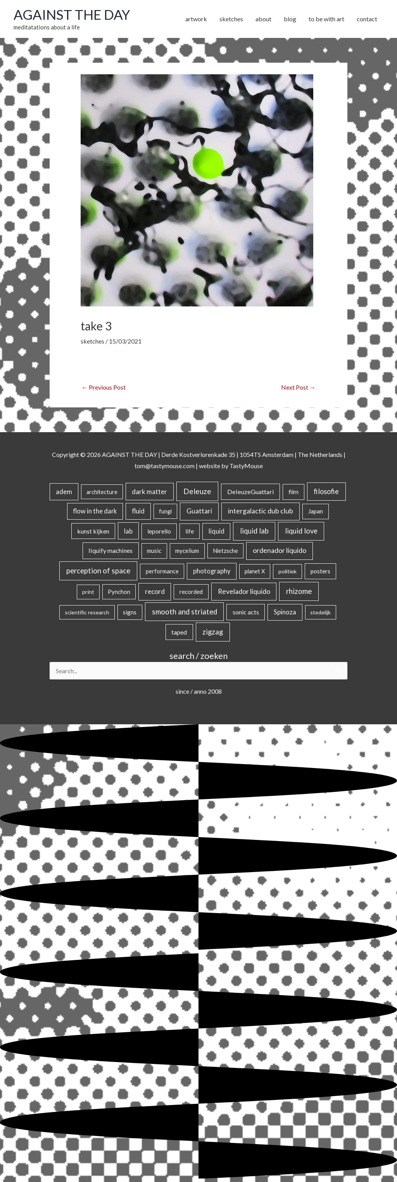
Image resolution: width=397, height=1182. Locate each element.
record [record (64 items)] (155, 591)
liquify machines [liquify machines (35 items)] (110, 550)
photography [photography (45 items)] (211, 571)
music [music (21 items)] (154, 550)
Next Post (298, 387)
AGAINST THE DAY (72, 14)
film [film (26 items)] (293, 491)
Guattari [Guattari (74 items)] (199, 511)
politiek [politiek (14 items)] (287, 571)
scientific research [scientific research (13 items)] (87, 612)
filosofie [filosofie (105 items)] (326, 491)
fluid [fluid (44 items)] (138, 511)
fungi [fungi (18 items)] (165, 511)
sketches (92, 341)
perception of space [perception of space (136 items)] (98, 570)
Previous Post (103, 387)
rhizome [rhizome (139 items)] (299, 591)
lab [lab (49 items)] (128, 531)
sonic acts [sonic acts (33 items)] (246, 612)
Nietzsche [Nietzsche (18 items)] (225, 550)
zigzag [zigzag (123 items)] (212, 632)
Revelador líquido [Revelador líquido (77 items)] (244, 591)
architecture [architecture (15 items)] (101, 492)
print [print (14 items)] (88, 591)
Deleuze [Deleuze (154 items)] (197, 491)
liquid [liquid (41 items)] (216, 531)
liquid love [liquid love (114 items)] (301, 531)
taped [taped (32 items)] (179, 632)
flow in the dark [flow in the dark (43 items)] (95, 511)
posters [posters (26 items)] (320, 571)
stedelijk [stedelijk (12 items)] (320, 612)
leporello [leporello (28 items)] (159, 531)
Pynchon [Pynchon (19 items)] (119, 591)
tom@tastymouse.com (165, 465)
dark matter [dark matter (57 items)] (149, 492)
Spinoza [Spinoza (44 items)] (285, 612)
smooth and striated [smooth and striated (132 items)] (184, 611)
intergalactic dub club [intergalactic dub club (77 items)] (260, 511)
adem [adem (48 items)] (64, 492)
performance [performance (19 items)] (162, 571)
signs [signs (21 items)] (129, 612)
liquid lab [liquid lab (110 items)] (254, 531)
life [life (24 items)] (189, 531)
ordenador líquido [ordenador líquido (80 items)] (279, 550)
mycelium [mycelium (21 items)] (187, 550)
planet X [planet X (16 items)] (255, 571)
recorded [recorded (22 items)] (191, 591)
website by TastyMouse (231, 465)
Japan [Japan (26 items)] (315, 511)
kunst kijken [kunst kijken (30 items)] (93, 531)
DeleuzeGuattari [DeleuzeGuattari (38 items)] (250, 491)
